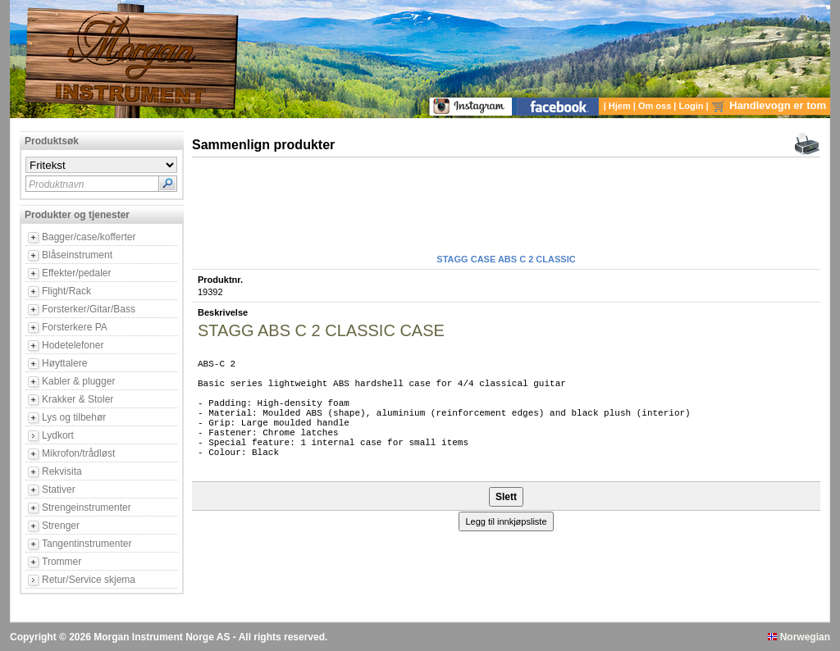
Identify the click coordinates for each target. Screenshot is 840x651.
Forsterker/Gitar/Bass (88, 309)
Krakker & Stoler (77, 399)
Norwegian (799, 637)
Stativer (58, 489)
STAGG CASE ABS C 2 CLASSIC (505, 259)
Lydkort (58, 435)
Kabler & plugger (78, 381)
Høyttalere (64, 363)
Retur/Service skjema (88, 579)
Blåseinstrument (77, 255)
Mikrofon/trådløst (78, 453)
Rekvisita (62, 471)
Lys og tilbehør (74, 417)
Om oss (655, 106)
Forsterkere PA (74, 327)
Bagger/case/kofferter (89, 237)
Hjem (621, 106)
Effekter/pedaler (77, 273)
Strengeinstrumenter (86, 507)
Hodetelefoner (72, 345)
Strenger (61, 525)
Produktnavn (56, 184)
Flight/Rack (66, 291)
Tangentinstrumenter (86, 543)
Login (692, 106)
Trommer (61, 561)
